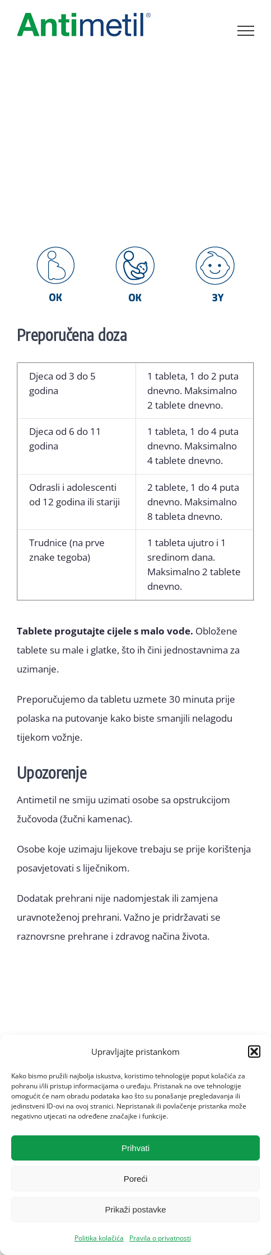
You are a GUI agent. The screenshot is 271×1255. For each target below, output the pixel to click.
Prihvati (135, 1148)
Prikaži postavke (135, 1209)
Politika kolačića (99, 1238)
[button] (254, 1051)
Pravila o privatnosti (160, 1238)
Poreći (136, 1178)
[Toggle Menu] (246, 31)
